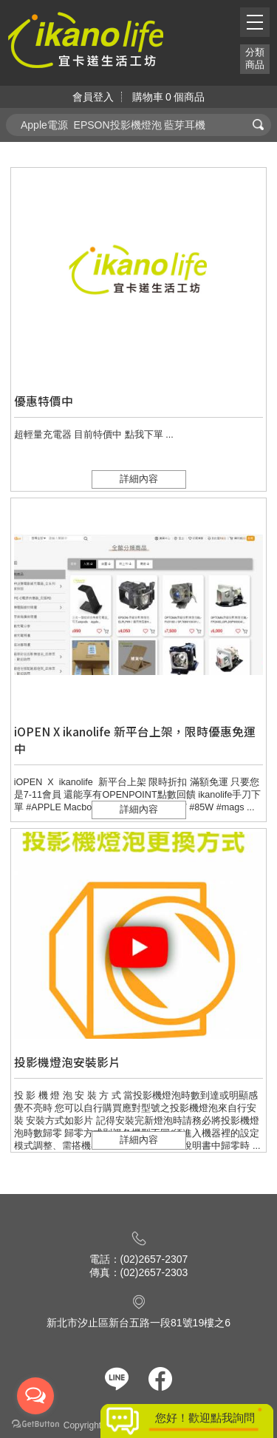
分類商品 (254, 58)
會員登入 (93, 97)
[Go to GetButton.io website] (35, 1424)
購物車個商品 (168, 97)
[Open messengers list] (35, 1395)
